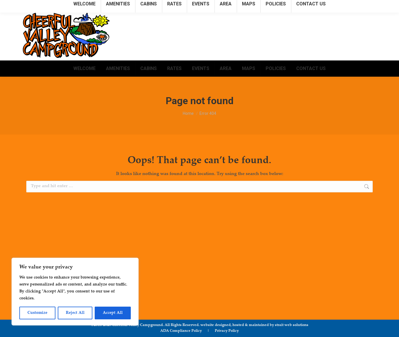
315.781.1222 (284, 5)
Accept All (113, 313)
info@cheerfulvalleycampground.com (339, 5)
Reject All (75, 313)
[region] (75, 291)
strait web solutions (291, 325)
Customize (37, 313)
